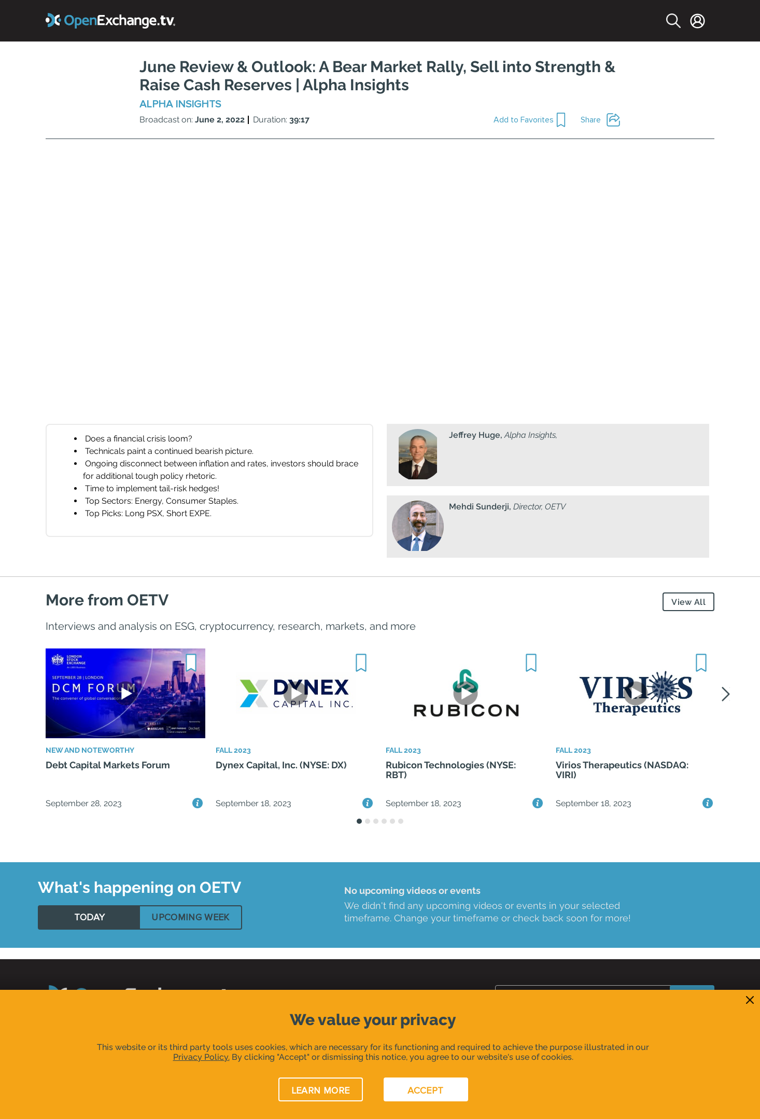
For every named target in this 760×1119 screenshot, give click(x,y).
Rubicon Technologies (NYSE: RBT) (451, 781)
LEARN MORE (320, 1090)
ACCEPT (425, 1090)
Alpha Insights (180, 104)
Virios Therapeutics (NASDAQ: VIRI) (622, 781)
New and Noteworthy (97, 758)
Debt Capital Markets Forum (108, 775)
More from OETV (107, 600)
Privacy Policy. (201, 1057)
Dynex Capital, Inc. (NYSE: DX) (281, 775)
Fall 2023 (236, 758)
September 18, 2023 (253, 813)
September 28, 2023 (84, 813)
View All (688, 602)
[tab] (89, 927)
